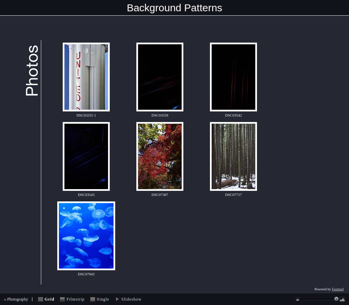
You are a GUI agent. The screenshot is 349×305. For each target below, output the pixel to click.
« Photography (16, 299)
